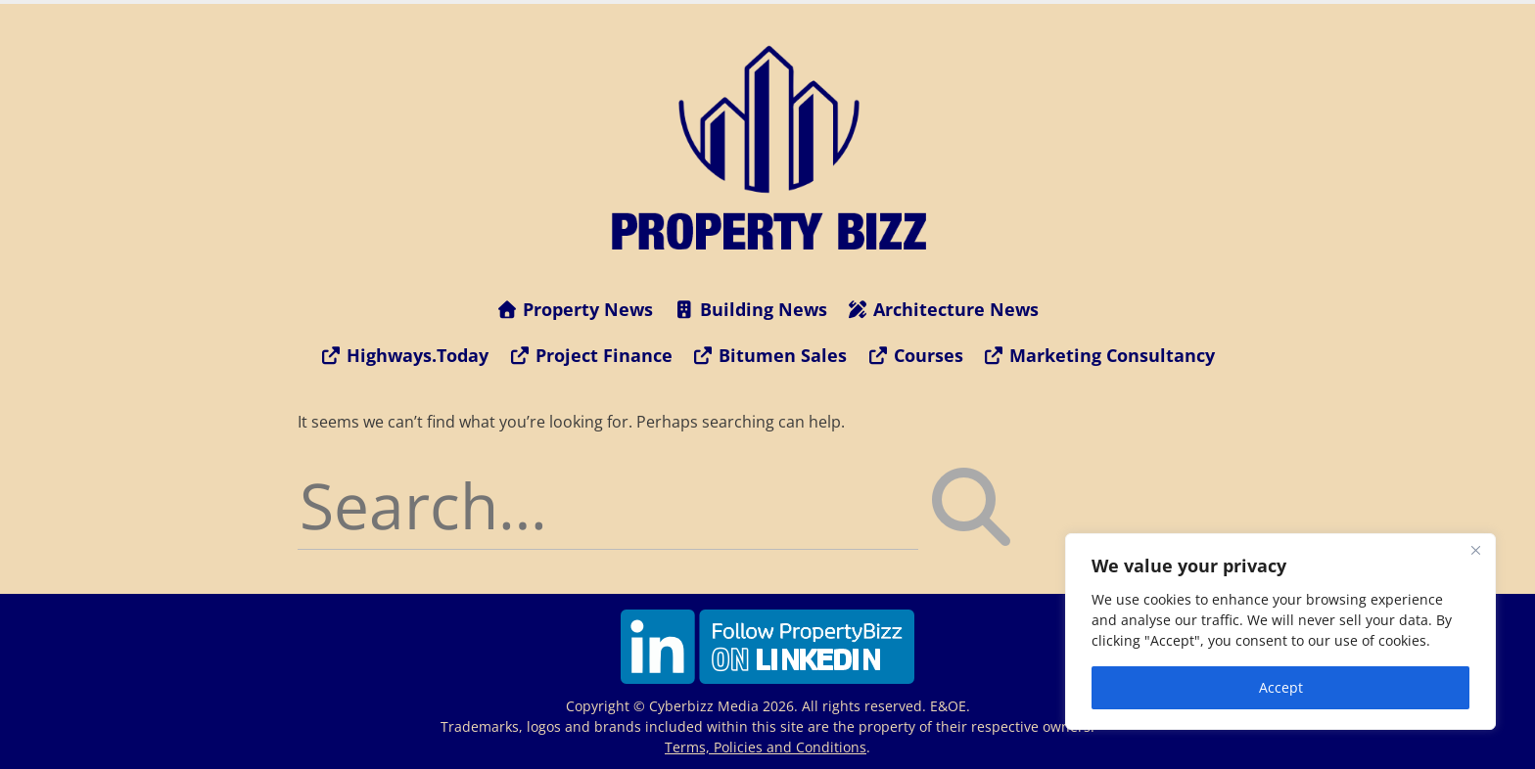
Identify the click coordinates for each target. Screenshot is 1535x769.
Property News (575, 309)
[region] (1280, 631)
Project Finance (590, 355)
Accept (1281, 687)
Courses (914, 355)
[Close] (1475, 550)
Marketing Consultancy (1099, 355)
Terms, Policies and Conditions (765, 747)
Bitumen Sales (770, 355)
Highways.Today (404, 355)
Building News (750, 309)
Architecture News (943, 309)
